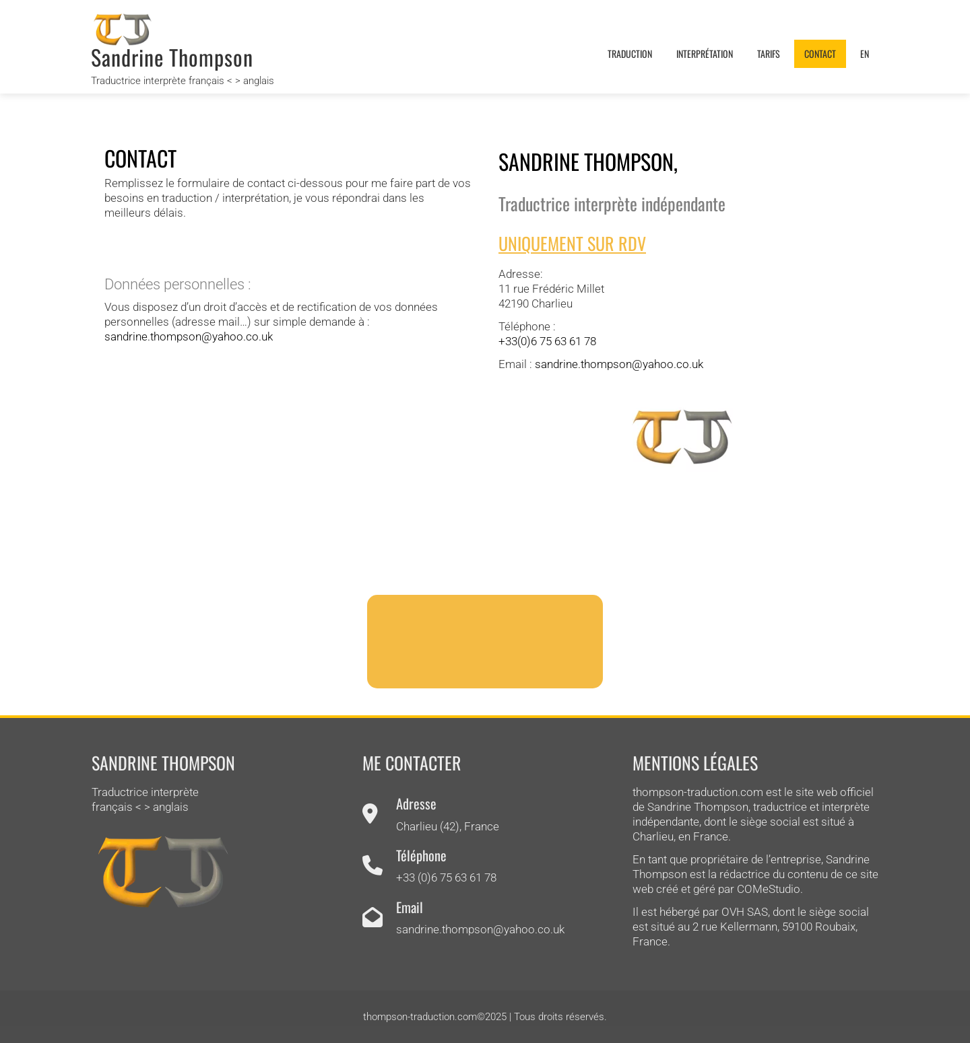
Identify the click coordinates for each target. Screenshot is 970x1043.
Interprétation (704, 53)
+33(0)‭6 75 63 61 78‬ (547, 341)
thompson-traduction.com (698, 792)
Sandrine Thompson (172, 57)
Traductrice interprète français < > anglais (182, 81)
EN (864, 53)
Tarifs (768, 53)
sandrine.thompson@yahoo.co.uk (188, 336)
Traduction (630, 53)
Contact (820, 53)
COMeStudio (768, 889)
